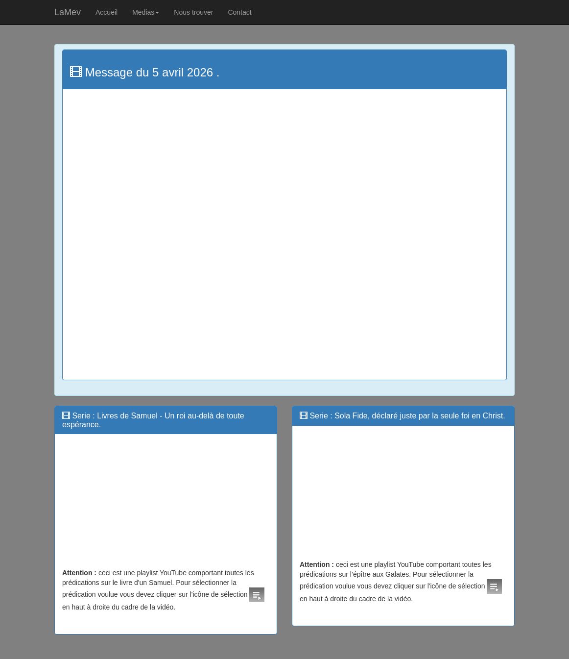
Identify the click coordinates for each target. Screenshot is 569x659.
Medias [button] (145, 12)
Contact (239, 12)
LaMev (67, 12)
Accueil (106, 12)
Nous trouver (193, 12)
